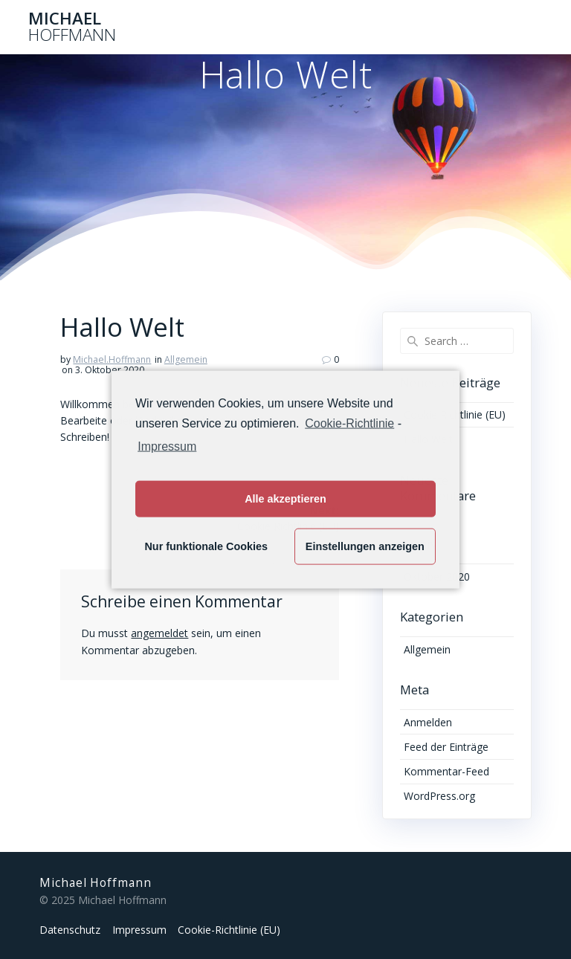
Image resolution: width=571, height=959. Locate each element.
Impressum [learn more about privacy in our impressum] (167, 445)
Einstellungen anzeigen (365, 546)
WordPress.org (439, 796)
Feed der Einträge (446, 747)
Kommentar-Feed (446, 771)
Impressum (139, 930)
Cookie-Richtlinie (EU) (229, 930)
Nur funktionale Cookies (206, 546)
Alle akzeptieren (285, 499)
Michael (72, 27)
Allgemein (185, 359)
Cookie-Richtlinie (349, 423)
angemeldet (159, 633)
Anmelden (428, 722)
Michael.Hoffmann (112, 359)
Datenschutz (69, 930)
